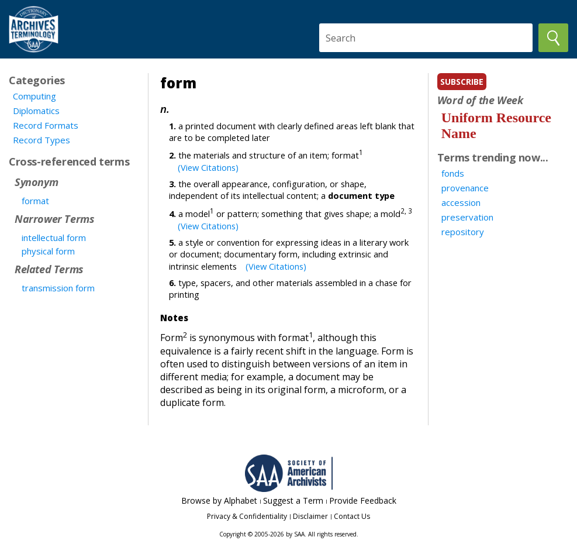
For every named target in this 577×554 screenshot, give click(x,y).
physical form (48, 251)
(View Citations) (208, 167)
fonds (452, 173)
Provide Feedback (362, 500)
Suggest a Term (293, 500)
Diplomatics (36, 110)
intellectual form (54, 237)
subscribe (461, 81)
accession (461, 202)
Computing (34, 96)
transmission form (58, 288)
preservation (467, 217)
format (35, 201)
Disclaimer (310, 516)
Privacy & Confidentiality (247, 516)
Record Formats (45, 125)
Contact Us (352, 516)
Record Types (41, 140)
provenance (465, 188)
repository (462, 232)
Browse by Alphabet (219, 500)
